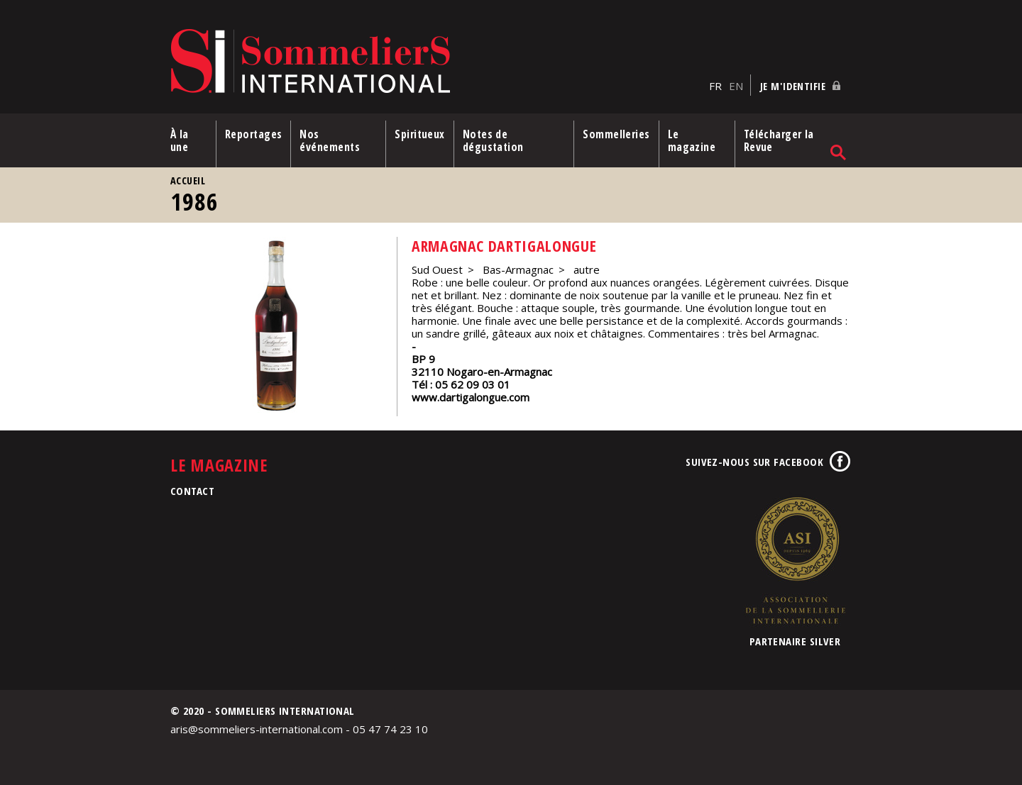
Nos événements (330, 140)
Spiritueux (420, 134)
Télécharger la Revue (779, 140)
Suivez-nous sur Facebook (754, 462)
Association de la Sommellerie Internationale (795, 560)
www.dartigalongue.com (470, 397)
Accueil (187, 180)
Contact (192, 491)
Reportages (253, 134)
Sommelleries (616, 134)
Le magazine (692, 140)
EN (736, 86)
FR (715, 86)
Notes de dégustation (493, 140)
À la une (179, 140)
